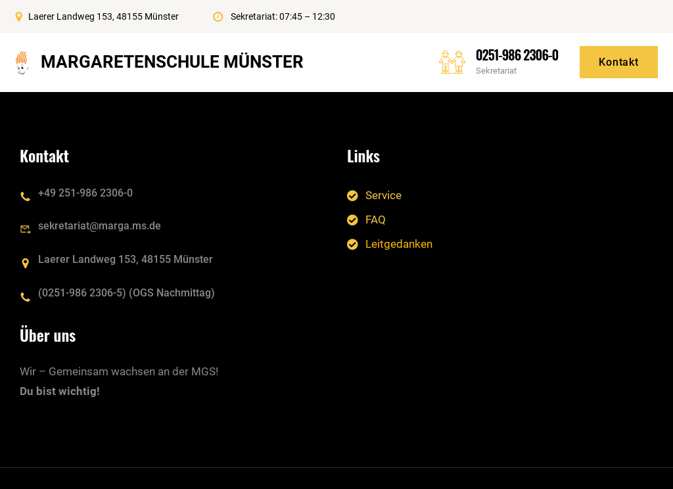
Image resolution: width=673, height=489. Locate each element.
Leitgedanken (398, 243)
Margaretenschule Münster (172, 62)
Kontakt (619, 62)
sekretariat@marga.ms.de (99, 226)
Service (383, 194)
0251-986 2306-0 (517, 54)
